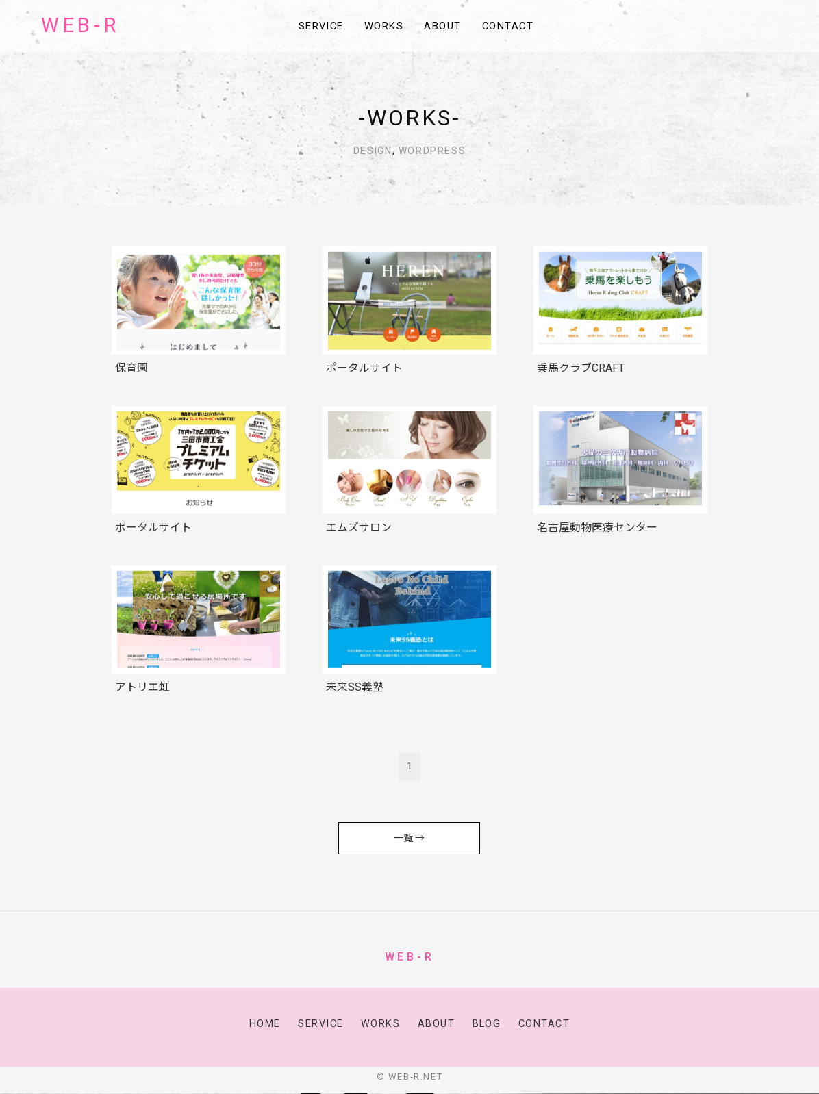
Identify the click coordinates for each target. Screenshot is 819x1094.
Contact (513, 27)
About (446, 27)
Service (316, 27)
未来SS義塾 (354, 687)
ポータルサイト (364, 367)
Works (383, 27)
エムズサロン (359, 527)
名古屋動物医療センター (597, 527)
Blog (486, 1024)
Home (262, 1024)
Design (372, 150)
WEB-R (80, 26)
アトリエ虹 (142, 687)
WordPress (432, 150)
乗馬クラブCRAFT (581, 367)
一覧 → (409, 837)
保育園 (131, 367)
